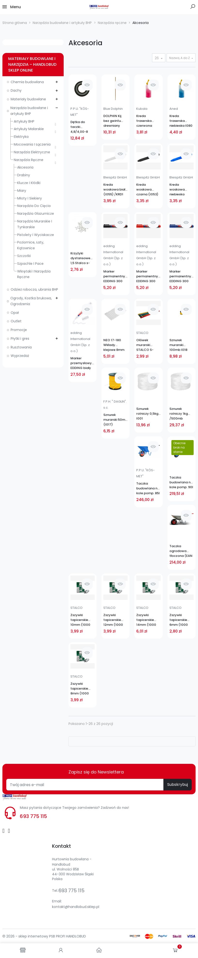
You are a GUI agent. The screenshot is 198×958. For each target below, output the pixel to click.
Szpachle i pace (30, 263)
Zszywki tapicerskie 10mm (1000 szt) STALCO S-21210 (82, 620)
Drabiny (23, 175)
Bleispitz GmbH (115, 177)
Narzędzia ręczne (28, 159)
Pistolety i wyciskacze (35, 234)
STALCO (142, 333)
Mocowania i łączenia (32, 144)
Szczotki (24, 255)
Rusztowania (21, 347)
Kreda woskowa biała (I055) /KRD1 (115, 189)
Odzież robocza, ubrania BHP (34, 289)
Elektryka (21, 136)
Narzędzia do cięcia (34, 205)
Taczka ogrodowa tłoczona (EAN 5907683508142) (181, 551)
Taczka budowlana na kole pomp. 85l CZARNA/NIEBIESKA (148, 488)
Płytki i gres (20, 338)
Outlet (16, 321)
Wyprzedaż (20, 355)
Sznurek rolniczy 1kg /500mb (178, 413)
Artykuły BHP (24, 121)
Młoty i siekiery (29, 198)
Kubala (141, 108)
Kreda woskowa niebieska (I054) (177, 189)
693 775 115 (33, 816)
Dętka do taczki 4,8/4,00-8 (79, 127)
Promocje (19, 329)
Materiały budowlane (28, 99)
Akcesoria (25, 167)
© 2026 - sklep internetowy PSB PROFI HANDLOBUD (44, 936)
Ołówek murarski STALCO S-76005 (144, 345)
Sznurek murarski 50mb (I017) (115, 420)
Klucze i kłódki (28, 182)
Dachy (16, 90)
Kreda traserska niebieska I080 (180, 121)
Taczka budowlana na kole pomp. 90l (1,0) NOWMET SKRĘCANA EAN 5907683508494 (181, 482)
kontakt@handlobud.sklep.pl (75, 906)
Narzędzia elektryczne (32, 152)
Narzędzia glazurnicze (35, 213)
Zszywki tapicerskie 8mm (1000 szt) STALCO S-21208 (82, 688)
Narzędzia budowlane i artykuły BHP (29, 110)
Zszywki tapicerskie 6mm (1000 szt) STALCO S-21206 (181, 620)
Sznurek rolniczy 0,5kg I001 (147, 413)
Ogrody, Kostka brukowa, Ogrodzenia (31, 301)
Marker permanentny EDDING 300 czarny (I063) (114, 276)
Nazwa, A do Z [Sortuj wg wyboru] (179, 58)
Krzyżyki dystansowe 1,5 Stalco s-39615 (80, 258)
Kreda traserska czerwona (144, 121)
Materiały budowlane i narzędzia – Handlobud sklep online (32, 64)
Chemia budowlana (27, 82)
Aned (173, 108)
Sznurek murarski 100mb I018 (178, 345)
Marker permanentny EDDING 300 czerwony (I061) (147, 276)
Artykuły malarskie (29, 128)
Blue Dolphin (113, 108)
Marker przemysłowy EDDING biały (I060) (81, 363)
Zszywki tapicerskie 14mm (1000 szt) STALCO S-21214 (148, 620)
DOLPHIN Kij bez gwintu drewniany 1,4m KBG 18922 (115, 121)
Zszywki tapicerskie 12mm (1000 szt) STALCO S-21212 (115, 620)
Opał (15, 312)
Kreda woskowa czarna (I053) (147, 189)
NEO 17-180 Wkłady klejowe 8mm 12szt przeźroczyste (114, 345)
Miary (21, 190)
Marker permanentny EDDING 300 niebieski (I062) (180, 276)
